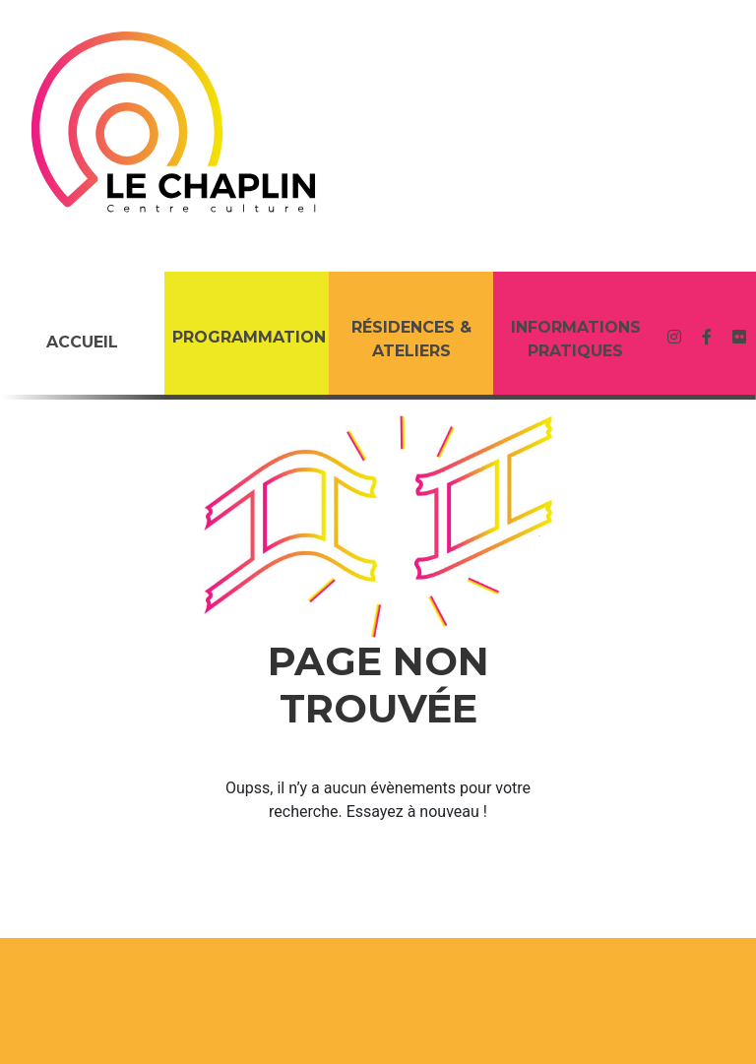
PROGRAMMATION (249, 337)
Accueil (82, 342)
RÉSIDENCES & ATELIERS (411, 339)
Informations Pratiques (576, 339)
